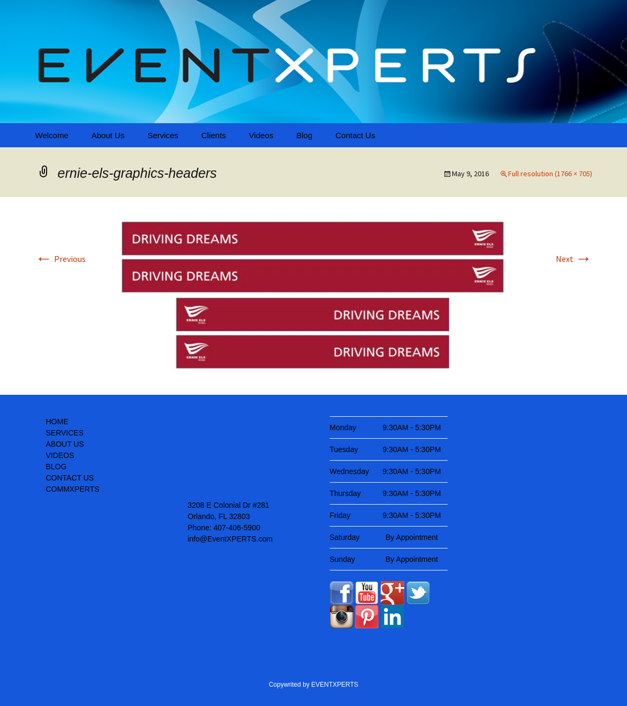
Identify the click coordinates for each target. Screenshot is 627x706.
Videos (261, 135)
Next (574, 258)
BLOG (56, 466)
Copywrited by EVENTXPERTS (313, 684)
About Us (108, 135)
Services (162, 135)
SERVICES (65, 433)
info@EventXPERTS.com (230, 539)
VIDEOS (60, 455)
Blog (304, 135)
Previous (60, 258)
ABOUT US (65, 444)
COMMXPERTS (73, 489)
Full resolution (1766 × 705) (550, 173)
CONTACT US (70, 478)
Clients (213, 135)
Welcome (52, 135)
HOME (57, 421)
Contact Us (355, 135)
